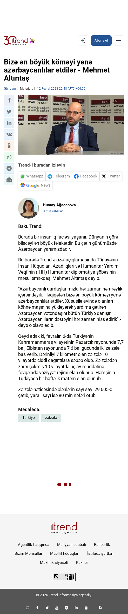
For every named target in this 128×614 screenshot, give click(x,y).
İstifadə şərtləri (100, 553)
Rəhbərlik (102, 544)
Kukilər (82, 562)
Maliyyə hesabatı (71, 544)
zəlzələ (51, 417)
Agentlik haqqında (33, 544)
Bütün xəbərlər (53, 211)
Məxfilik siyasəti (54, 562)
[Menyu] (118, 40)
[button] (9, 100)
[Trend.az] (19, 40)
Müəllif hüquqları (64, 553)
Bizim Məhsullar (28, 553)
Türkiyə (28, 417)
